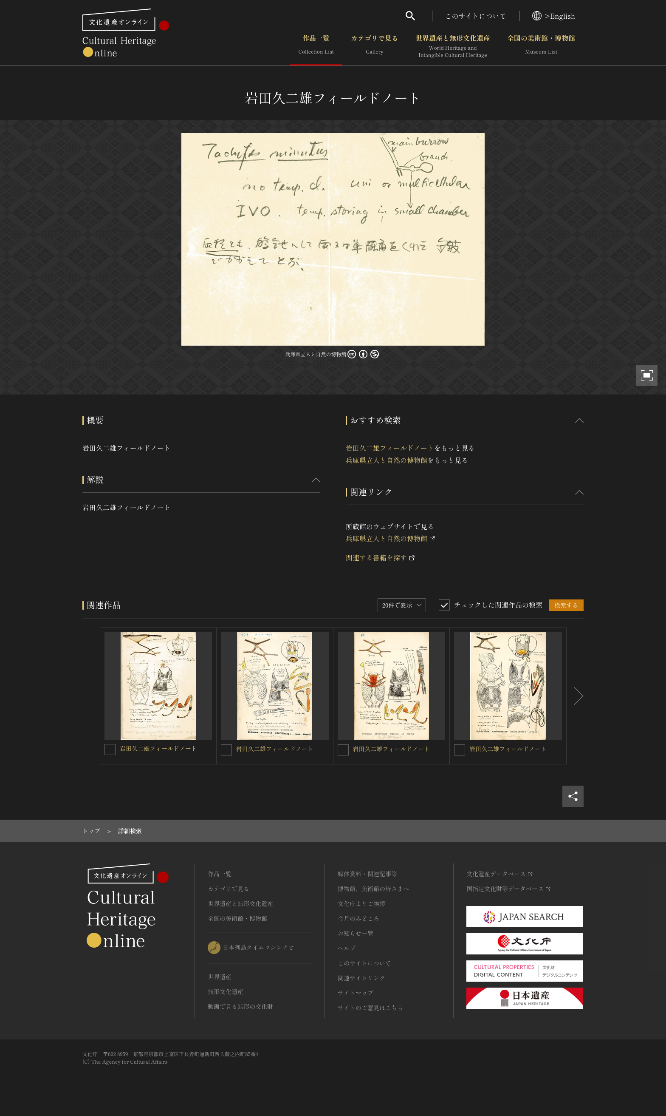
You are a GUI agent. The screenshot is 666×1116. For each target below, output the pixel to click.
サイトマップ (355, 992)
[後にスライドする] (575, 696)
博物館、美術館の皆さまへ (373, 888)
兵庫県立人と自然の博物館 (386, 460)
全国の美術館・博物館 (541, 46)
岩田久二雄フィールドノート (390, 448)
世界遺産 (219, 976)
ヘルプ (347, 948)
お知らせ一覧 (355, 933)
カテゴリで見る (374, 46)
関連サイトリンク (361, 978)
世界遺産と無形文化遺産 (452, 46)
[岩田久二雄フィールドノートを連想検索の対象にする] (110, 749)
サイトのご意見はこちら (370, 1007)
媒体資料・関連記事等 (367, 873)
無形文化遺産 (225, 991)
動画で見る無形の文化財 (240, 1006)
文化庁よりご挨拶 (361, 903)
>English (553, 16)
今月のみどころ (358, 918)
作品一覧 (316, 46)
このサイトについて (475, 16)
